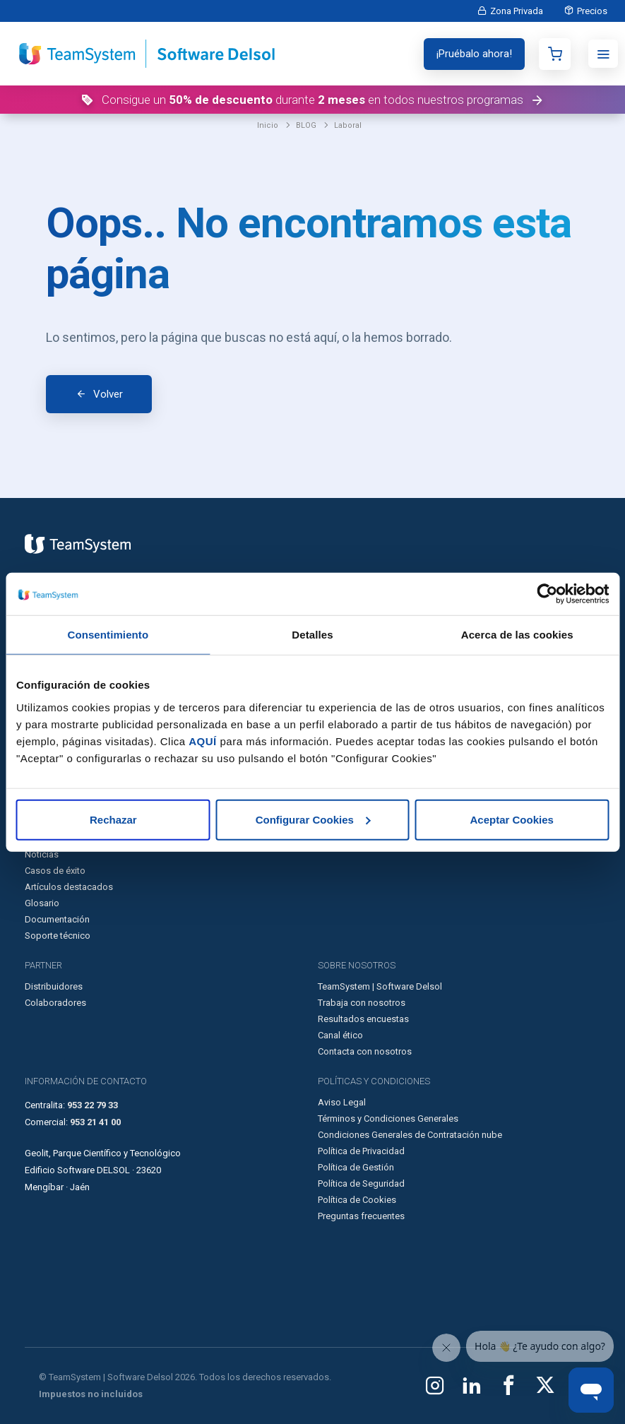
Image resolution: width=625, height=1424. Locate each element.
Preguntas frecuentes (361, 1216)
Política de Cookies (357, 1199)
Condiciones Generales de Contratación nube (410, 1134)
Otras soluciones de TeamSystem (386, 657)
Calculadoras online (358, 805)
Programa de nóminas (69, 641)
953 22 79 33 (92, 1105)
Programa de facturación (75, 608)
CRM (34, 706)
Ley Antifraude (54, 805)
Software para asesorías (368, 624)
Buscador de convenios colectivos (388, 822)
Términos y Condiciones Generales (388, 1118)
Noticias (42, 854)
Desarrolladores (350, 773)
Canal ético (340, 1035)
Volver (108, 394)
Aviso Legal (342, 1102)
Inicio (267, 125)
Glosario (42, 903)
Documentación (57, 919)
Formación (47, 822)
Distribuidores (54, 986)
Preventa (42, 722)
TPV (32, 689)
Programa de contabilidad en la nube (99, 673)
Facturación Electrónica (72, 773)
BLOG (306, 125)
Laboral (348, 125)
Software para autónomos (371, 641)
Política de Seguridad (361, 1183)
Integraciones (346, 789)
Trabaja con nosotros (361, 1002)
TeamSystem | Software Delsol (380, 986)
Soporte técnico (57, 935)
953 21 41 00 (95, 1122)
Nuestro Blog (51, 838)
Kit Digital (44, 789)
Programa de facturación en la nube (97, 657)
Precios (592, 11)
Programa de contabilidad (78, 624)
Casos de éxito (55, 870)
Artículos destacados (69, 887)
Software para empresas (368, 608)
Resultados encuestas (363, 1019)
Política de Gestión (356, 1167)
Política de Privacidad (361, 1151)
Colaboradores (55, 1002)
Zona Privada (516, 11)
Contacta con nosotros (365, 1051)
